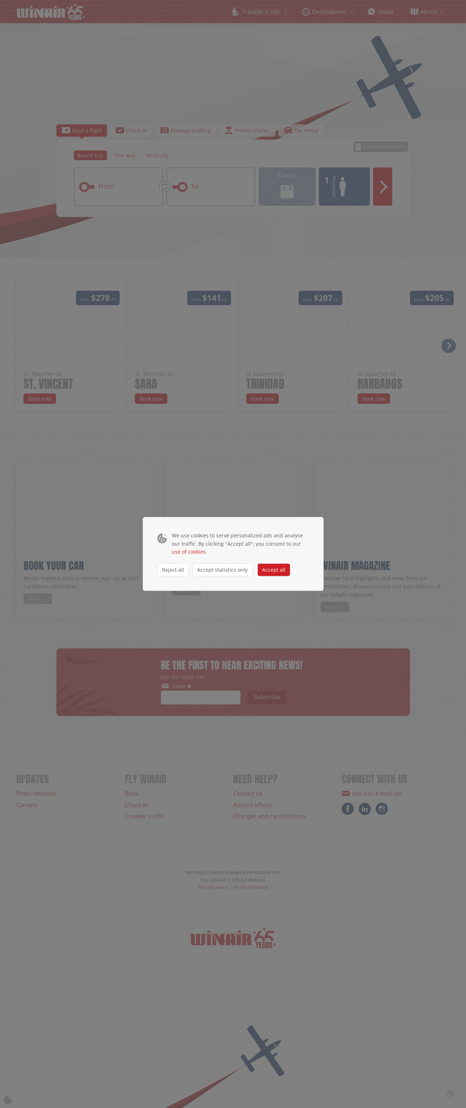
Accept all (274, 569)
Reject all (173, 569)
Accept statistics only (222, 569)
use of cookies (189, 551)
